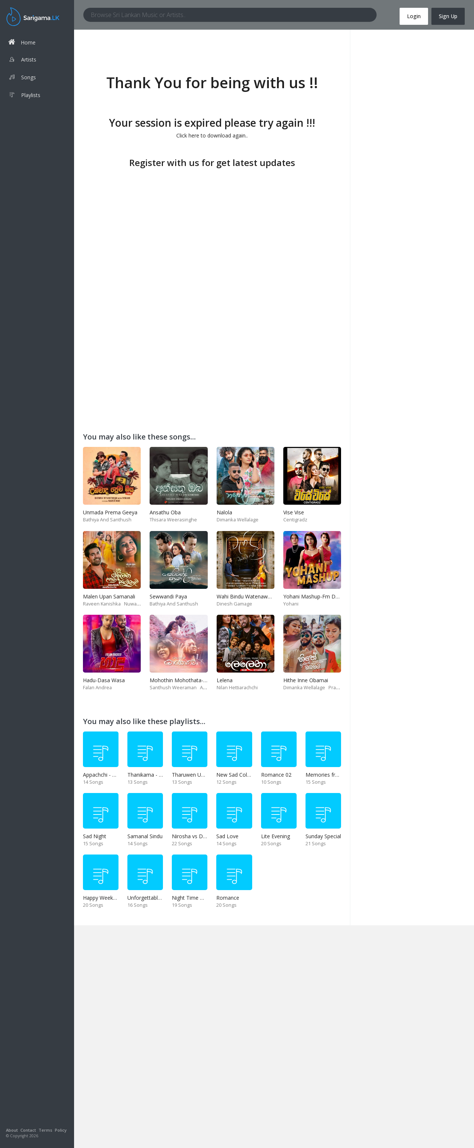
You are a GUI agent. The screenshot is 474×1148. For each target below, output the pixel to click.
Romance (227, 897)
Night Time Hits (190, 897)
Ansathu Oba (165, 512)
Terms (45, 1130)
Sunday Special (323, 836)
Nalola (224, 512)
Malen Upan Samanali (109, 596)
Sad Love (227, 836)
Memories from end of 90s (338, 774)
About (12, 1130)
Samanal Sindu (145, 836)
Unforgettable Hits (149, 897)
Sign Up (448, 16)
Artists (22, 60)
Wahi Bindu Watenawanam (249, 596)
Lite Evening (275, 836)
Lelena (225, 680)
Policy (61, 1130)
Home (22, 42)
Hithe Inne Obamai (305, 680)
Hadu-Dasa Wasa (104, 680)
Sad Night (94, 836)
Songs (22, 78)
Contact (28, 1130)
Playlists (24, 96)
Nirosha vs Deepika (195, 836)
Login (414, 16)
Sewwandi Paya (168, 596)
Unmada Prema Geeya (110, 512)
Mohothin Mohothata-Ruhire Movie (192, 680)
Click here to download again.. (212, 135)
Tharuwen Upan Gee (196, 774)
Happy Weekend (102, 897)
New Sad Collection (239, 774)
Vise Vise (293, 512)
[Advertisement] (212, 222)
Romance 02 (276, 774)
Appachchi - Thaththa (108, 774)
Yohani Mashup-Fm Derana (316, 596)
